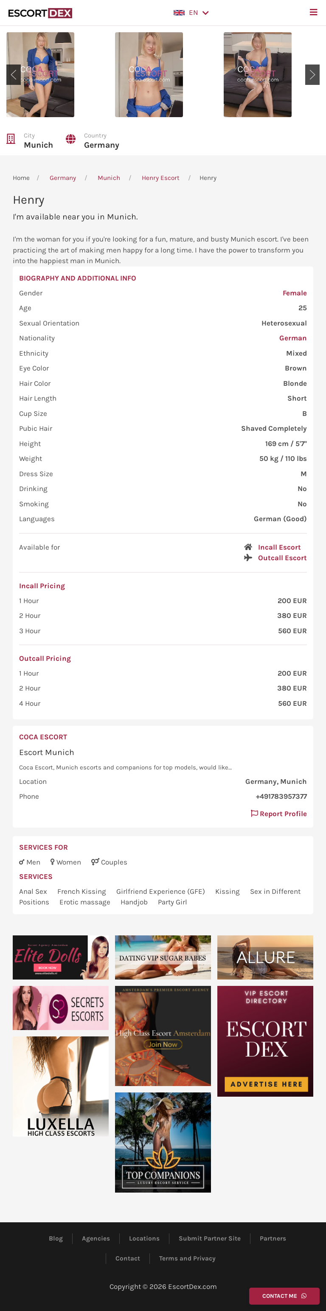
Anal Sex (34, 891)
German (293, 338)
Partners (273, 1238)
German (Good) (280, 518)
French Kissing (82, 891)
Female (295, 293)
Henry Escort (161, 178)
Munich (38, 145)
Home (21, 178)
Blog (56, 1238)
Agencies (96, 1238)
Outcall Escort (282, 557)
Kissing (228, 891)
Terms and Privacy (187, 1258)
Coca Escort (43, 737)
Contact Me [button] (284, 1296)
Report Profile (279, 813)
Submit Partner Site (210, 1238)
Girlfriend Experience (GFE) (161, 891)
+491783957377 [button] (281, 796)
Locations (144, 1238)
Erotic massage (85, 902)
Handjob (135, 902)
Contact (127, 1258)
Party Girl (172, 902)
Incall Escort (279, 547)
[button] (191, 12)
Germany (101, 145)
